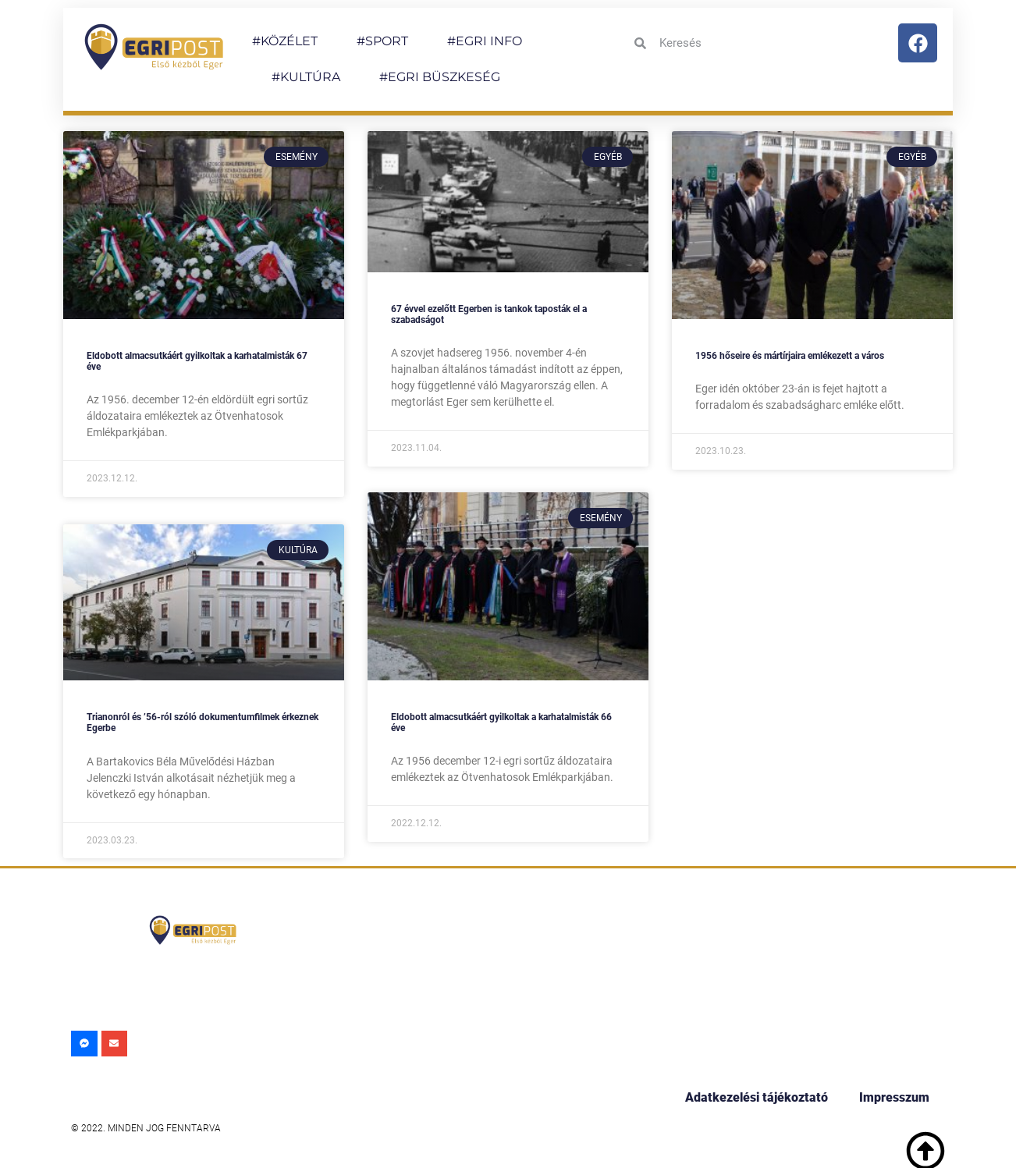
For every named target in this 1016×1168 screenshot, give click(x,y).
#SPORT (382, 41)
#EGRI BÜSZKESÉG (439, 76)
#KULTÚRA (306, 76)
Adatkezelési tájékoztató (756, 1097)
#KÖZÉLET (285, 41)
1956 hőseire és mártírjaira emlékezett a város (789, 355)
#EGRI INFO (484, 41)
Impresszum (894, 1097)
